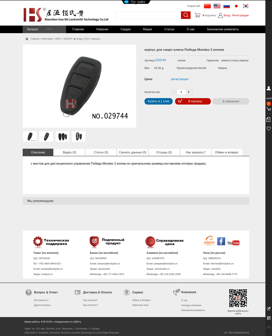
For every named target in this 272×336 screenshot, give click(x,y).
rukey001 (215, 269)
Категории (47, 39)
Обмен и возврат (227, 152)
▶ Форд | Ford (81, 39)
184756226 (44, 258)
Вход (227, 15)
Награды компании (191, 305)
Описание (38, 152)
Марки (147, 29)
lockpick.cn (47, 274)
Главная (78, 29)
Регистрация (240, 15)
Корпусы (95, 39)
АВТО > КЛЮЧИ (63, 39)
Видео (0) (69, 152)
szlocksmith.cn (162, 269)
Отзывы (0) (164, 152)
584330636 (101, 258)
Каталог (39, 29)
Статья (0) (101, 152)
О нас (191, 29)
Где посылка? (90, 300)
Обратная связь (140, 305)
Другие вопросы (42, 305)
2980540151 (214, 258)
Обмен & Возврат (141, 300)
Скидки (126, 29)
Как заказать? (195, 152)
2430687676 (158, 258)
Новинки (102, 29)
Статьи (169, 29)
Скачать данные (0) (132, 152)
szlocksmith (104, 269)
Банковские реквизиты (223, 29)
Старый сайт (193, 6)
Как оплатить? (90, 305)
